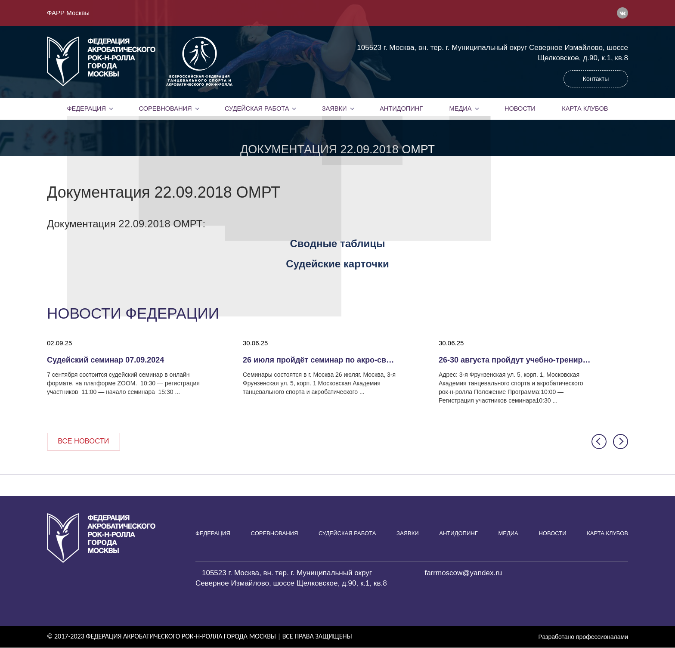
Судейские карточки (337, 264)
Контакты (596, 78)
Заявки (334, 108)
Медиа (460, 108)
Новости (520, 108)
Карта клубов (585, 108)
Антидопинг (401, 108)
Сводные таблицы (337, 243)
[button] (599, 441)
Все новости (84, 441)
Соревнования (165, 108)
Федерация (86, 108)
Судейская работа (257, 108)
